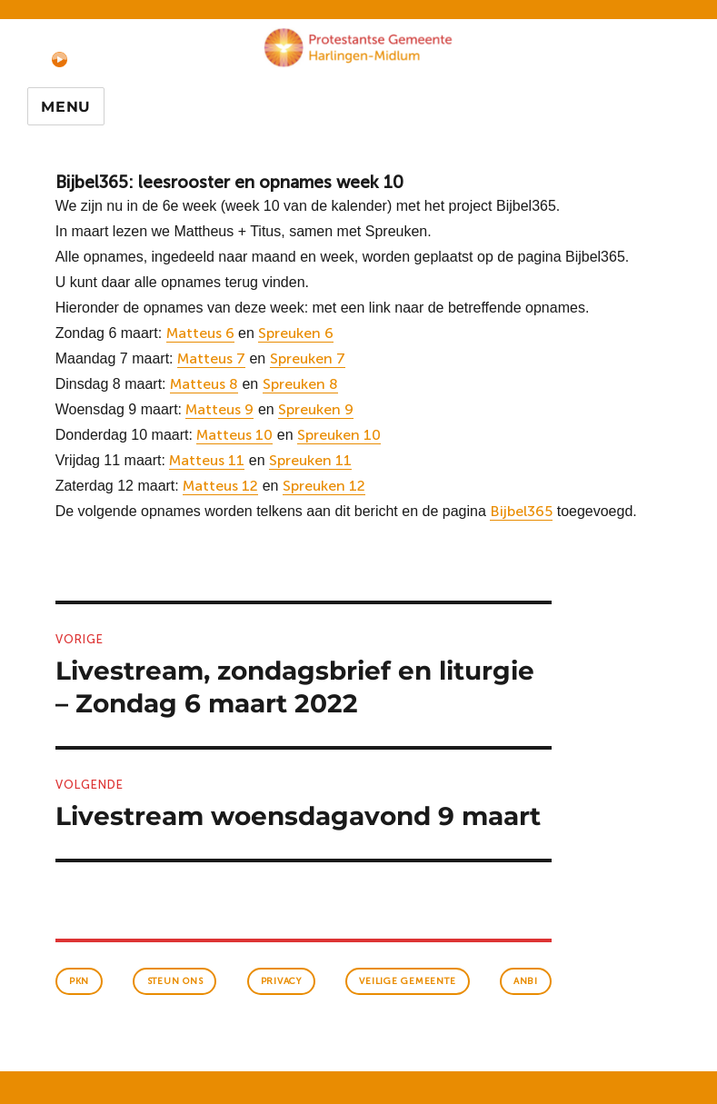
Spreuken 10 (339, 434)
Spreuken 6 (296, 333)
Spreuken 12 (324, 485)
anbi (525, 981)
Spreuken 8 (300, 384)
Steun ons (175, 981)
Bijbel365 (521, 511)
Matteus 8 (204, 384)
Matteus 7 (211, 358)
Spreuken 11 (310, 460)
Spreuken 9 (316, 409)
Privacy (281, 981)
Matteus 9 (219, 409)
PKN (79, 981)
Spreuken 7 (307, 358)
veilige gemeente (407, 981)
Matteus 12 (220, 485)
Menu (66, 106)
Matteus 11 (206, 460)
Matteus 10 (234, 434)
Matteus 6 (200, 333)
